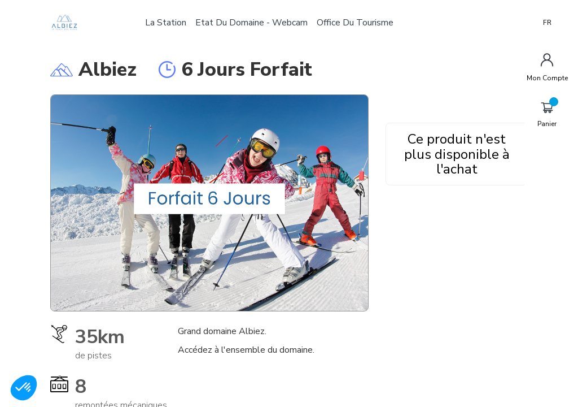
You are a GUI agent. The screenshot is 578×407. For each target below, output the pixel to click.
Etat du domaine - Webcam (254, 22)
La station (168, 22)
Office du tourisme (357, 22)
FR (547, 22)
